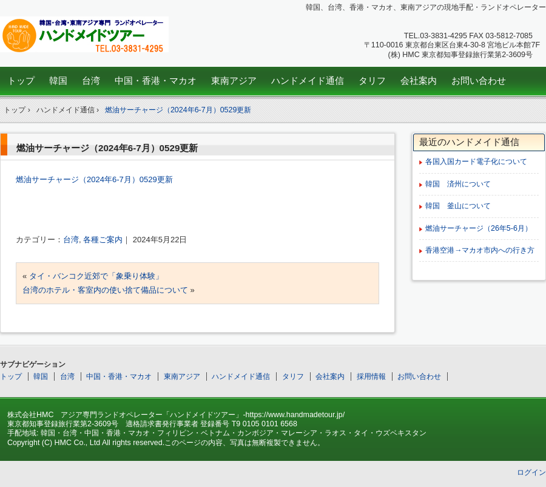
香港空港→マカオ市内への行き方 (479, 250)
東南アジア (234, 81)
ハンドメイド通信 (307, 81)
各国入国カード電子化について (476, 161)
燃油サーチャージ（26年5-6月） (478, 228)
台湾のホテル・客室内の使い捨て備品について (105, 290)
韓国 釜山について (458, 206)
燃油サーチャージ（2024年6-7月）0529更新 (178, 110)
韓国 (58, 81)
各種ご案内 (103, 239)
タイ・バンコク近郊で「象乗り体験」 (96, 276)
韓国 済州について (458, 184)
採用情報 (371, 376)
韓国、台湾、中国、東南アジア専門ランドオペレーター (85, 34)
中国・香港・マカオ (156, 81)
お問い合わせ (478, 81)
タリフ (372, 81)
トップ (21, 81)
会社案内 (418, 81)
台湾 (91, 81)
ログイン (531, 472)
